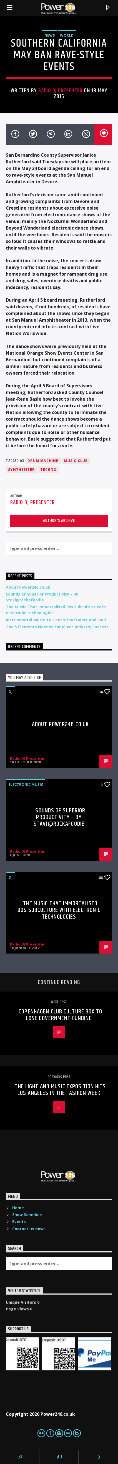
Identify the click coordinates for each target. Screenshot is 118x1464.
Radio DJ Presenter (60, 90)
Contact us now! (28, 1228)
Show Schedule (27, 1214)
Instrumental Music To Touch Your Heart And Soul (56, 619)
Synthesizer (21, 469)
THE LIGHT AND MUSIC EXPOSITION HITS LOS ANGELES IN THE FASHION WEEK (60, 1090)
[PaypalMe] (94, 1354)
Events (19, 1221)
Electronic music (26, 784)
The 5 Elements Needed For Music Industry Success (57, 626)
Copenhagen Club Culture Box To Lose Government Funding (60, 1015)
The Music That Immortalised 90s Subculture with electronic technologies (59, 910)
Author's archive (59, 520)
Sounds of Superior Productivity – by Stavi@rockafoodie (60, 817)
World (67, 35)
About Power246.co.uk (28, 587)
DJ (10, 691)
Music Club (76, 460)
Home (18, 1207)
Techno (48, 469)
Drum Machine (42, 460)
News (49, 35)
